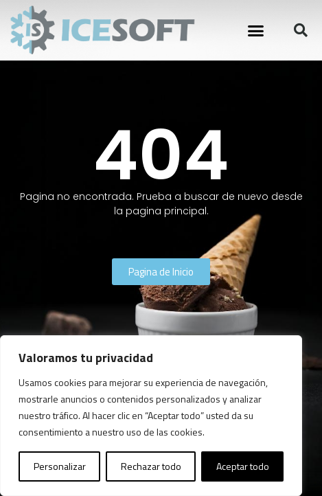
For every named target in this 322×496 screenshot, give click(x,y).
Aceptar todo (242, 466)
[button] (255, 30)
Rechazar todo (151, 466)
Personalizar (60, 466)
